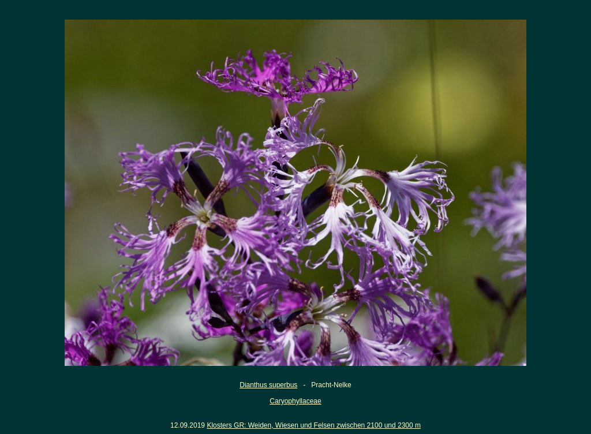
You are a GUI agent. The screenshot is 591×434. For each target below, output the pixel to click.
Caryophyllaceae (295, 401)
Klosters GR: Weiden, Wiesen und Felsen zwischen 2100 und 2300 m (314, 425)
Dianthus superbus (268, 385)
